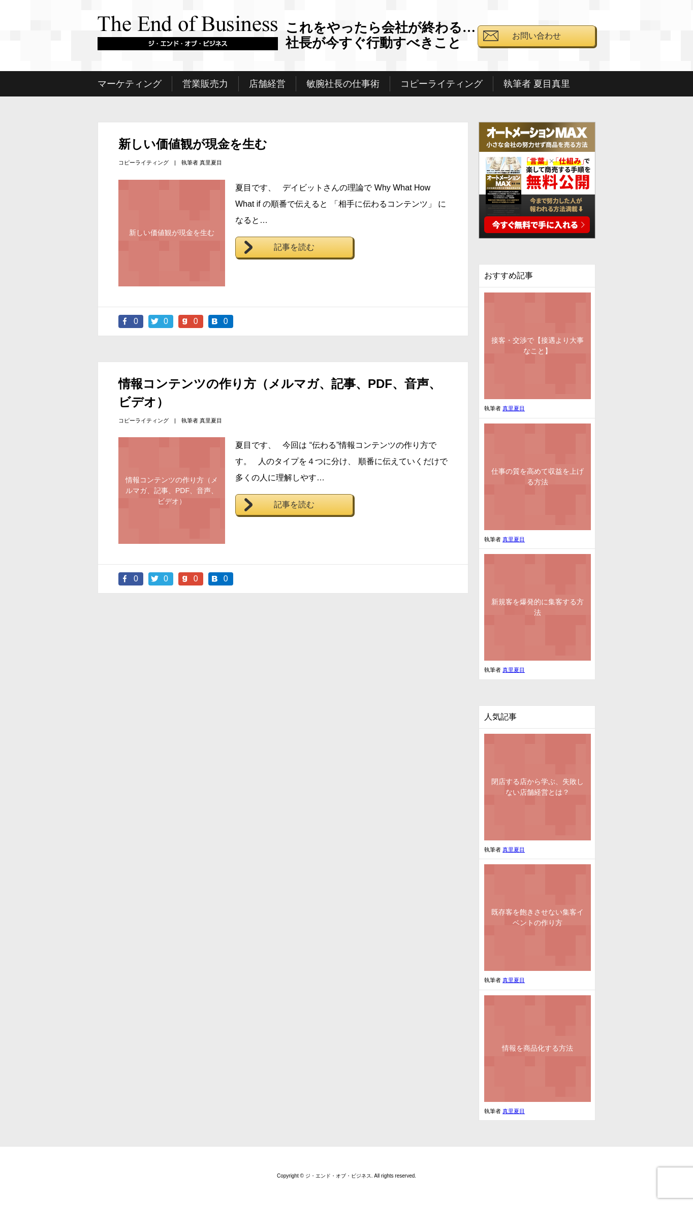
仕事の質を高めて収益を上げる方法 (537, 476)
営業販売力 (205, 84)
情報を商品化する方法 (537, 1048)
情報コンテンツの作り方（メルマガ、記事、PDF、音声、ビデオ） (171, 490)
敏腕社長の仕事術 (343, 84)
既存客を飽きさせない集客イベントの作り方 (537, 917)
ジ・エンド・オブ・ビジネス (188, 37)
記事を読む (294, 247)
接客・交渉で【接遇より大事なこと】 (537, 345)
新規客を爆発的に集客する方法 (537, 607)
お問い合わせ (536, 35)
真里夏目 (211, 162)
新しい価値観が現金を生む (192, 144)
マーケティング (130, 84)
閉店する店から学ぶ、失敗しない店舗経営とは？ (537, 786)
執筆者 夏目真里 (536, 84)
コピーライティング (441, 84)
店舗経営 (267, 84)
